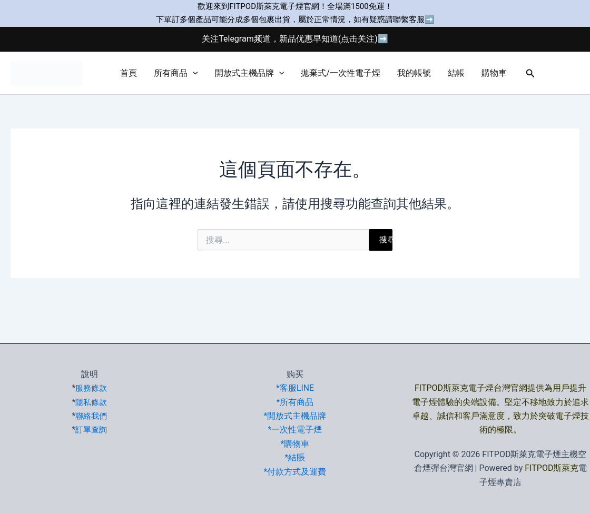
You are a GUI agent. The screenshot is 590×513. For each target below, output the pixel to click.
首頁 (128, 73)
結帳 (456, 73)
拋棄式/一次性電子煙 (340, 73)
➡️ (430, 19)
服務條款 (91, 388)
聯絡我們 (91, 416)
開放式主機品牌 (249, 73)
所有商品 (176, 73)
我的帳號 (414, 73)
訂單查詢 (91, 430)
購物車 (494, 73)
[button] (193, 73)
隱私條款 (91, 402)
